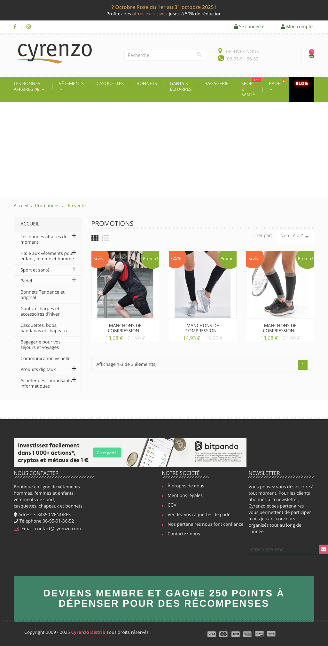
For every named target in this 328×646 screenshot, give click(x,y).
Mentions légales (185, 496)
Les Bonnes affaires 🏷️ (27, 86)
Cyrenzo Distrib (88, 632)
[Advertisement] (164, 150)
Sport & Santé (251, 88)
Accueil (30, 224)
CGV (172, 505)
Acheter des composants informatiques (46, 384)
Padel (278, 82)
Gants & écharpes (180, 86)
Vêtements (71, 84)
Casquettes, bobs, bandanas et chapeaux (44, 328)
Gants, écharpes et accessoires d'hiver (40, 312)
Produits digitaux (38, 369)
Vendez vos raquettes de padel (197, 515)
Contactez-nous (184, 534)
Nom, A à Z (295, 237)
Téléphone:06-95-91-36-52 (44, 521)
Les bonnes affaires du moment (43, 240)
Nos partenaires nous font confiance (203, 524)
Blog (301, 84)
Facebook (15, 26)
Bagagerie (217, 84)
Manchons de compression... (125, 328)
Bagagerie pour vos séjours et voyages (40, 345)
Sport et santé (35, 270)
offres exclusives (149, 14)
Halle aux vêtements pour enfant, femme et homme (47, 256)
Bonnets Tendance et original (42, 295)
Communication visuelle (45, 359)
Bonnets (147, 84)
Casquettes (110, 84)
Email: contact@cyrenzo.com (47, 529)
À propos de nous (186, 486)
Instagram (28, 26)
